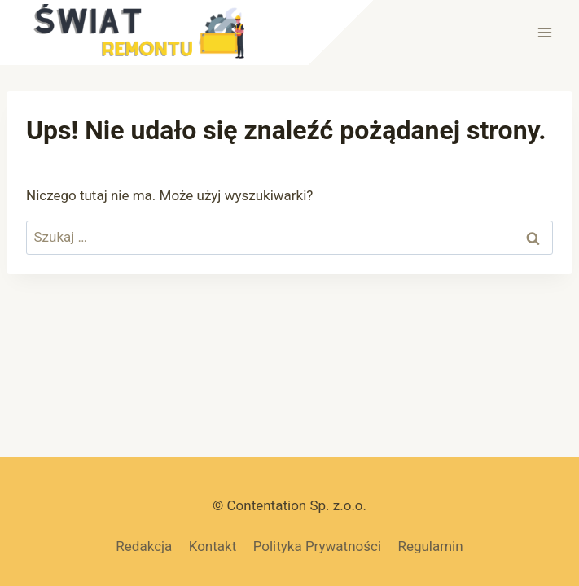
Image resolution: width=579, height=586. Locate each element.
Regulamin (430, 546)
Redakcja (144, 546)
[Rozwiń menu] (544, 32)
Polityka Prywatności (317, 546)
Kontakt (213, 546)
